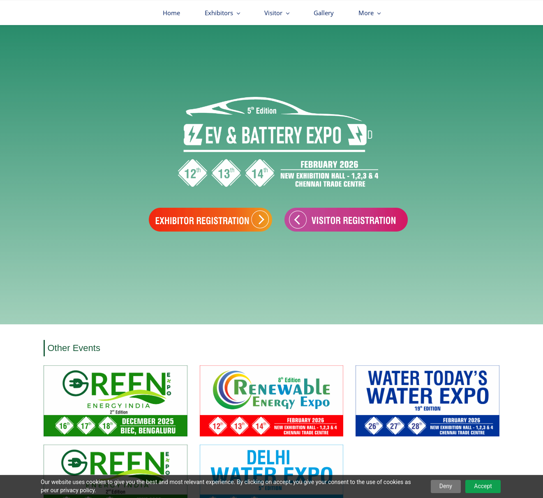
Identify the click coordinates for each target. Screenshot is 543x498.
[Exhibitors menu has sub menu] (167, 12)
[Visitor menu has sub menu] (222, 12)
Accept (483, 486)
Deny (445, 486)
